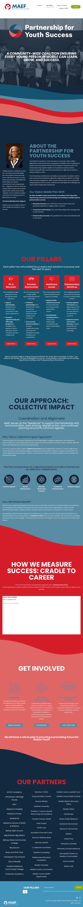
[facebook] (77, 897)
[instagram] (80, 897)
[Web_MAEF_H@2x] (17, 3)
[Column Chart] (41, 615)
